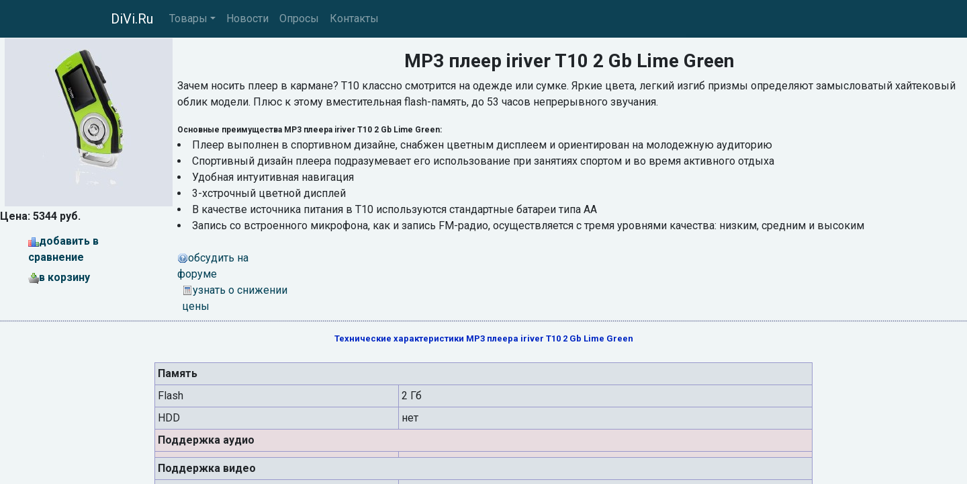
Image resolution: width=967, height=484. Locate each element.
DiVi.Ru (132, 19)
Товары (188, 18)
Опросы (299, 18)
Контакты (354, 18)
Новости (247, 18)
